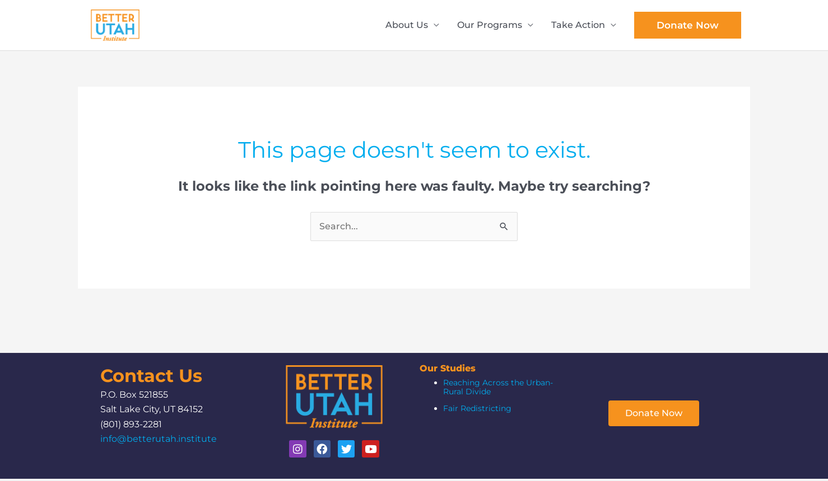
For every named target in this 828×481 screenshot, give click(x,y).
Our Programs (489, 26)
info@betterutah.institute (158, 441)
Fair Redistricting (477, 410)
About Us (406, 26)
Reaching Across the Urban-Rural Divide (498, 389)
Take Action (578, 26)
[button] (687, 26)
